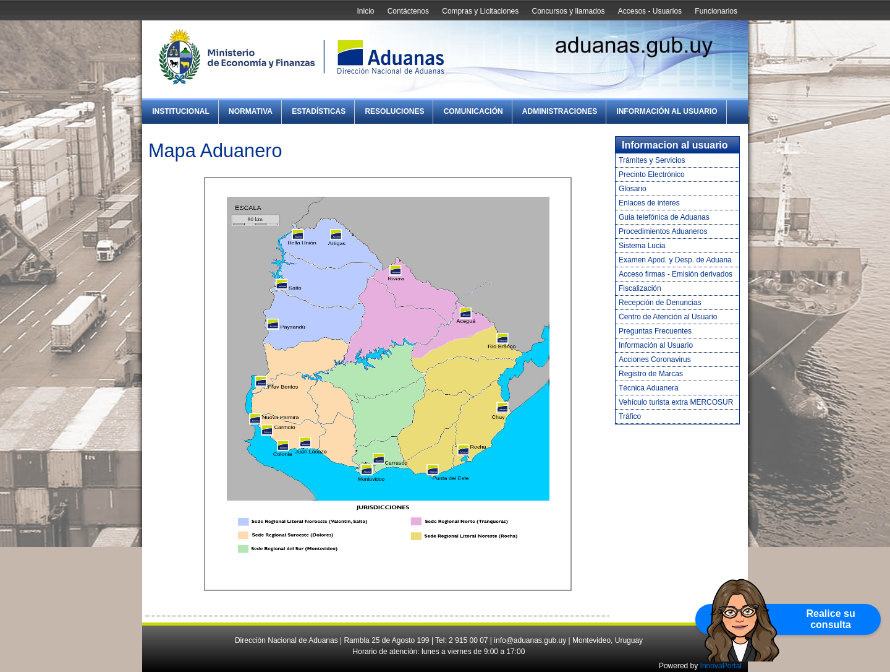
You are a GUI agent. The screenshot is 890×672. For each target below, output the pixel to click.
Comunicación (473, 111)
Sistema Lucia (642, 245)
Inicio (365, 11)
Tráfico (630, 416)
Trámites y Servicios (652, 160)
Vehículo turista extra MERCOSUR (676, 402)
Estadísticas (318, 111)
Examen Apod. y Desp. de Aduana (675, 260)
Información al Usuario (666, 111)
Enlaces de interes (649, 203)
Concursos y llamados (568, 11)
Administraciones (559, 111)
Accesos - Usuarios (650, 11)
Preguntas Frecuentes (655, 331)
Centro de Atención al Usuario (668, 316)
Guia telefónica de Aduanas (664, 217)
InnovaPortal (721, 665)
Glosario (632, 188)
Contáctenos (408, 11)
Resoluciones (394, 111)
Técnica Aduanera (649, 388)
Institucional (181, 111)
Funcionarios (716, 11)
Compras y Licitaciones (480, 11)
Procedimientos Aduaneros (663, 231)
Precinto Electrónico (652, 174)
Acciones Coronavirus (655, 359)
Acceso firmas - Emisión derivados (675, 274)
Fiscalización (640, 288)
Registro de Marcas (651, 373)
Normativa (251, 111)
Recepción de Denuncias (660, 302)
